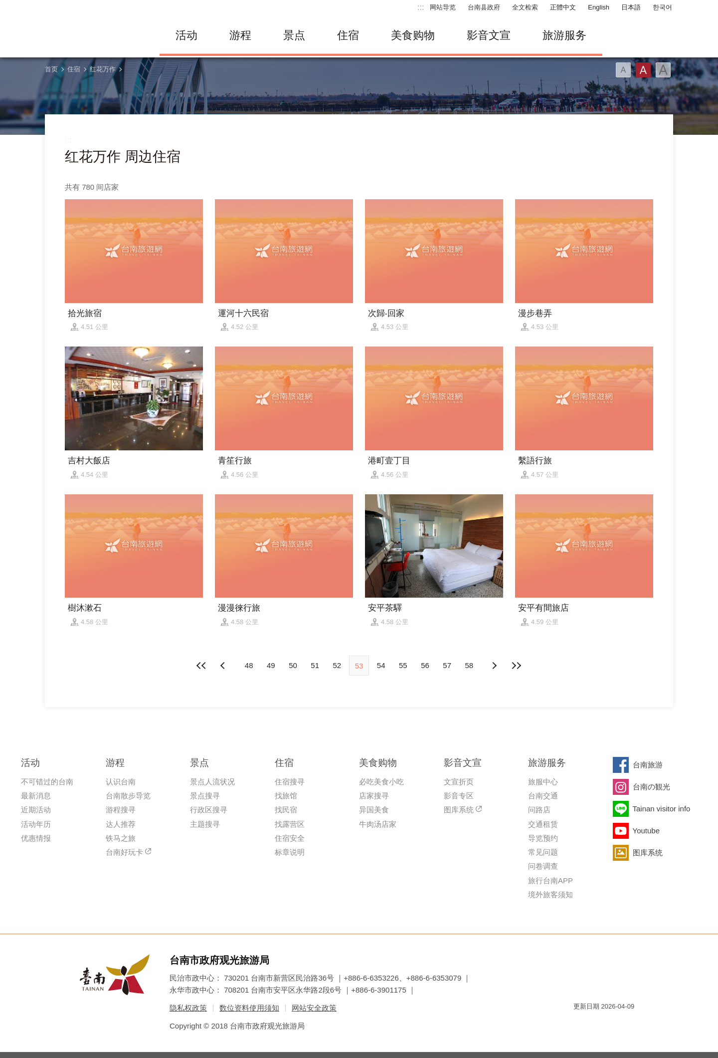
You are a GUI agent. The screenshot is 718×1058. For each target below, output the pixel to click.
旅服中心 (543, 781)
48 (249, 665)
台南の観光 (651, 786)
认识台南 (121, 781)
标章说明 (290, 852)
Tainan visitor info (662, 808)
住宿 (348, 35)
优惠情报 (36, 838)
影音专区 (459, 795)
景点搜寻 (205, 795)
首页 (51, 69)
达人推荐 (121, 824)
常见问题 (543, 852)
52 (337, 665)
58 (469, 665)
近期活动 (36, 809)
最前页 (202, 666)
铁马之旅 (121, 838)
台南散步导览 (128, 795)
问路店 (539, 809)
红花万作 (103, 69)
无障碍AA (616, 1024)
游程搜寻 (121, 809)
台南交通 (543, 795)
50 (293, 665)
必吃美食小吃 (381, 781)
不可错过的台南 (47, 781)
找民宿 (286, 809)
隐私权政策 (188, 1008)
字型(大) (663, 69)
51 (315, 665)
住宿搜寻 (290, 781)
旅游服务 (564, 35)
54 (381, 665)
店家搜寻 (374, 795)
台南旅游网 (95, 35)
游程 (240, 35)
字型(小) (623, 69)
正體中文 (563, 7)
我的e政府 (580, 1024)
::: (420, 7)
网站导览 (443, 7)
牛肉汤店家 (377, 824)
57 (447, 665)
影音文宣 (489, 35)
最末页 (516, 666)
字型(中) (643, 69)
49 (271, 665)
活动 (186, 35)
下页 (224, 666)
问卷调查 (543, 866)
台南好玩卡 (124, 852)
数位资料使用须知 (249, 1008)
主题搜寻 (205, 824)
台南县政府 (484, 7)
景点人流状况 (212, 781)
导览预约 (543, 838)
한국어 (662, 7)
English (598, 7)
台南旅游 (648, 764)
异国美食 (374, 809)
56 (425, 665)
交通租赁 (543, 824)
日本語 (631, 7)
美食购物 (413, 35)
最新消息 (36, 795)
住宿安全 (290, 838)
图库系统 (459, 809)
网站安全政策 (314, 1008)
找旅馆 (286, 795)
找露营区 (290, 824)
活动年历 (36, 824)
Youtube (646, 830)
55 (403, 665)
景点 (294, 35)
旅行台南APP (550, 880)
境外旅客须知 (550, 894)
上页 (494, 666)
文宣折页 (459, 781)
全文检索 (525, 7)
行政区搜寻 (208, 809)
